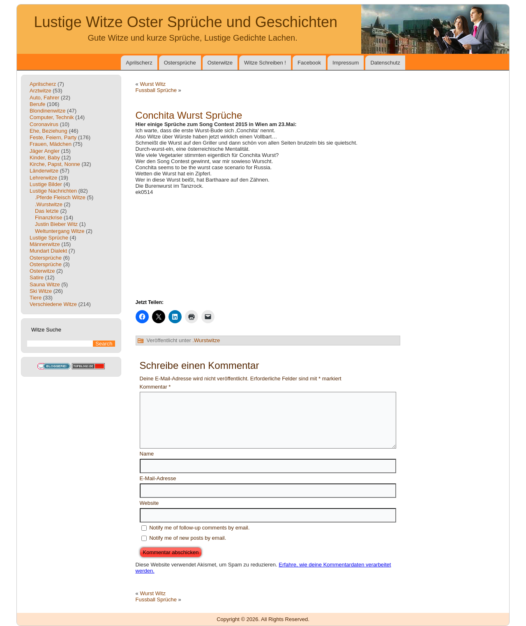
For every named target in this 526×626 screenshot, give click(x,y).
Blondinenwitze (47, 111)
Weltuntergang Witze (59, 231)
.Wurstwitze (48, 204)
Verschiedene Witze (53, 304)
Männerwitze (45, 244)
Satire (37, 277)
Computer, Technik (52, 117)
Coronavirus (44, 124)
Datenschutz (385, 63)
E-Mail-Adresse (158, 478)
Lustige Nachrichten (53, 191)
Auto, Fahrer (44, 97)
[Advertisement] (268, 246)
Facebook (309, 63)
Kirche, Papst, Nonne (55, 164)
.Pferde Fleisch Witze (60, 197)
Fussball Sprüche (156, 90)
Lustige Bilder (46, 184)
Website (149, 503)
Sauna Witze (45, 284)
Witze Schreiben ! (265, 63)
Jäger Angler (45, 151)
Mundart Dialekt (48, 251)
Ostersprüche (180, 63)
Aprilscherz (139, 63)
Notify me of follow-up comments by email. (199, 528)
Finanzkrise (48, 217)
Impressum (345, 63)
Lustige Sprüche (49, 238)
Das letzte (47, 211)
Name (147, 454)
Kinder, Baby (45, 157)
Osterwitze (220, 63)
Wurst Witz (153, 84)
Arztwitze (40, 90)
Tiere (36, 298)
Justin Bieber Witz (56, 224)
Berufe (37, 104)
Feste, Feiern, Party (53, 137)
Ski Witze (41, 291)
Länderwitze (44, 171)
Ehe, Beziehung (48, 131)
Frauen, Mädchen (51, 144)
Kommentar (155, 387)
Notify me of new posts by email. (187, 538)
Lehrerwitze (43, 178)
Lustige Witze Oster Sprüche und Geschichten (185, 22)
